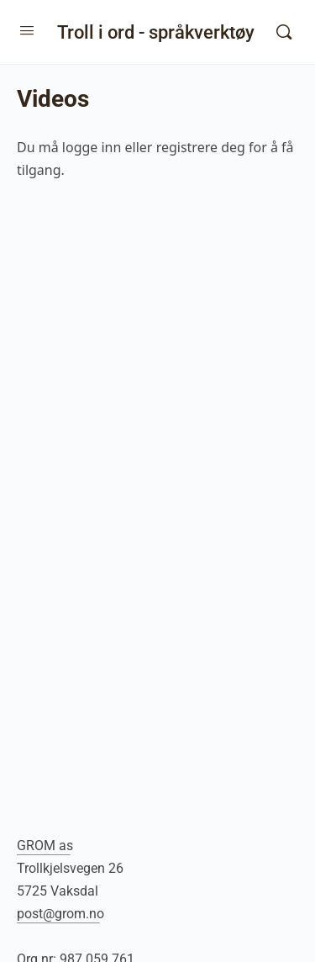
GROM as (45, 846)
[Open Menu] (27, 30)
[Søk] (284, 32)
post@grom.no (60, 914)
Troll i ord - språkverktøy (156, 32)
